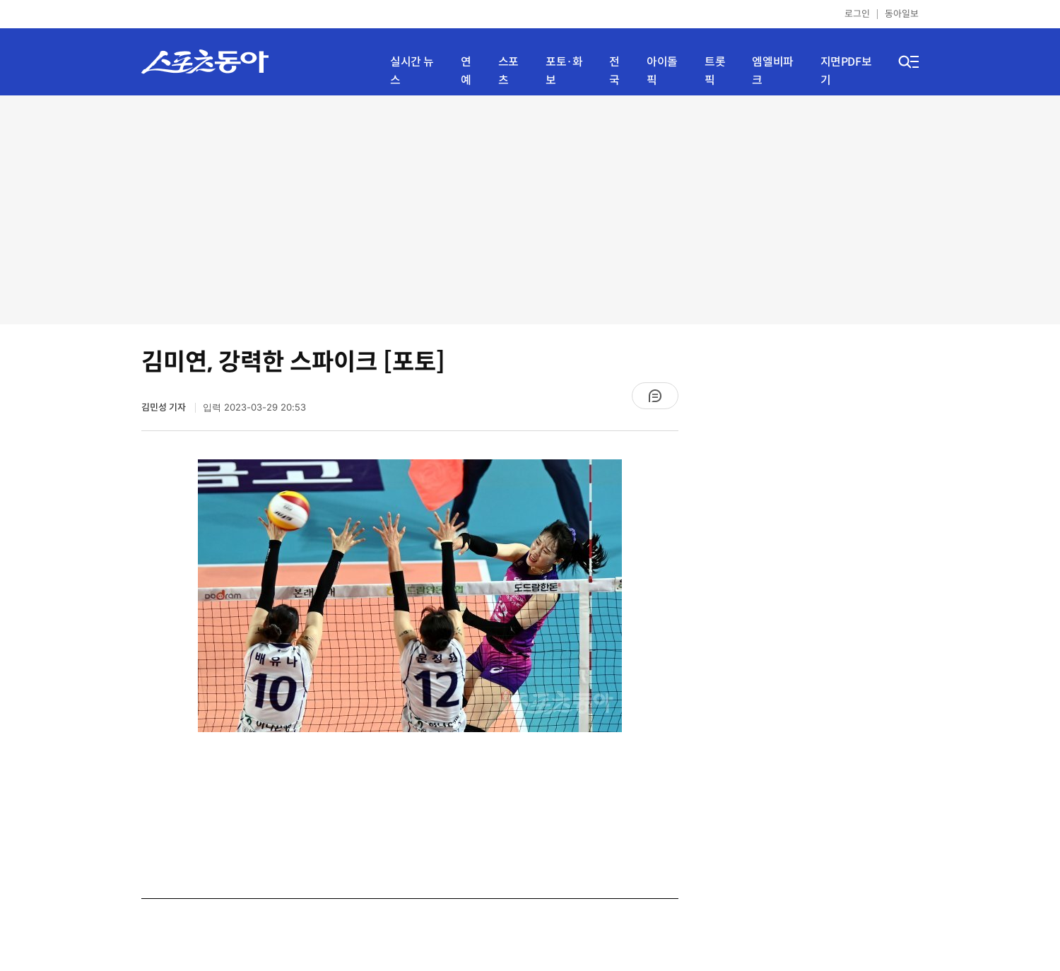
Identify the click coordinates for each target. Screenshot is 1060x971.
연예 (466, 71)
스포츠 (508, 71)
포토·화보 (564, 71)
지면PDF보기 (846, 71)
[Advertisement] (530, 208)
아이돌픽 (662, 71)
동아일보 (902, 14)
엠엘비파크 (772, 71)
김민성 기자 (164, 407)
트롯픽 (715, 71)
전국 (614, 71)
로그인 (857, 14)
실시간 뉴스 (412, 71)
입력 (254, 407)
